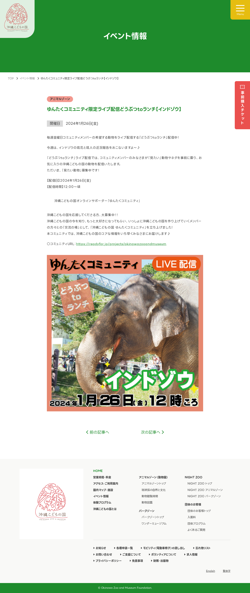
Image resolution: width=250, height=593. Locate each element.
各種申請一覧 (123, 548)
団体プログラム (197, 523)
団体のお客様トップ (199, 511)
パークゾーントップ (153, 517)
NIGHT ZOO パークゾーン (204, 496)
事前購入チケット (242, 108)
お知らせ (99, 548)
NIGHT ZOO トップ (200, 483)
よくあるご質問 (196, 530)
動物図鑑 (147, 502)
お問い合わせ (102, 554)
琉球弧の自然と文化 (154, 490)
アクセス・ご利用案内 (105, 483)
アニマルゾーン (60, 99)
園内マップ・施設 (103, 490)
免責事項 (136, 561)
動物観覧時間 (150, 496)
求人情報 (190, 554)
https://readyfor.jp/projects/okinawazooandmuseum (121, 243)
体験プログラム (102, 502)
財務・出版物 (160, 561)
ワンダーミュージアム (154, 523)
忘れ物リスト (202, 548)
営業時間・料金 (102, 477)
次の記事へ (150, 432)
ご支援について (130, 554)
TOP (11, 78)
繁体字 (226, 571)
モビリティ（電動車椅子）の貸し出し (163, 548)
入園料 (192, 517)
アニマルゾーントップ (154, 483)
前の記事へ (99, 432)
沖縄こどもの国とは (105, 509)
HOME (98, 471)
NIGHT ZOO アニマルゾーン (205, 490)
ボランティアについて (162, 554)
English (210, 571)
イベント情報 (27, 78)
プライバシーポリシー (107, 561)
